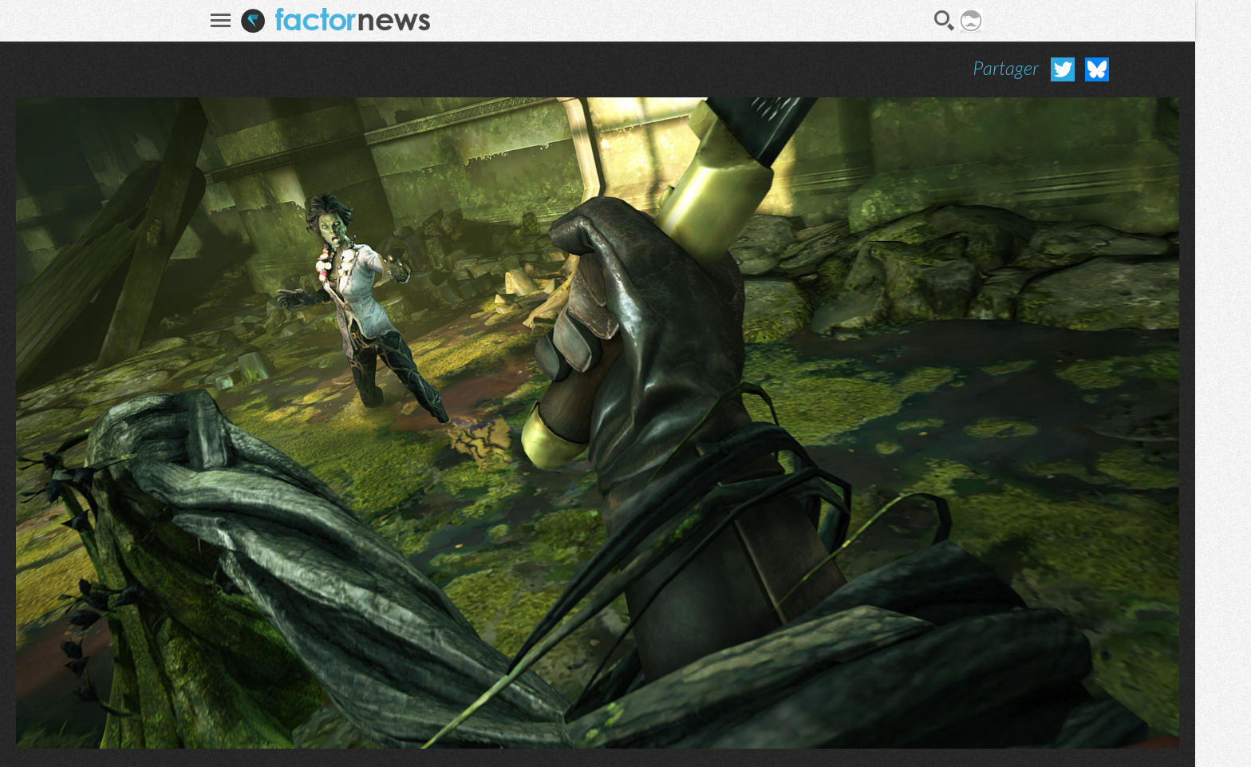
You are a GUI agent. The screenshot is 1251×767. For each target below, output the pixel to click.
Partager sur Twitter (1063, 69)
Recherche (945, 21)
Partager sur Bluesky (1097, 69)
